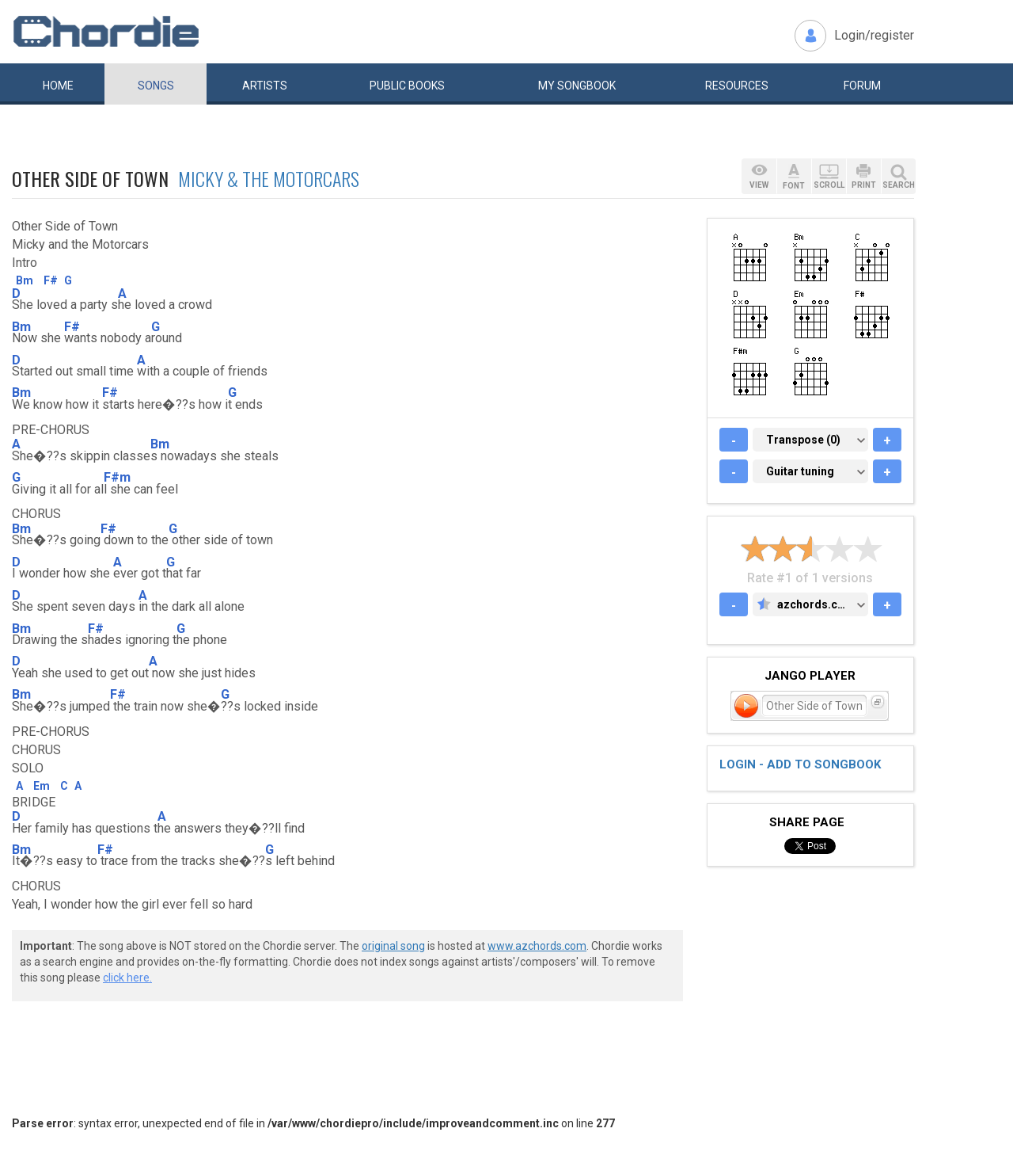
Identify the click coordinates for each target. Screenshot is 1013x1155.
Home (58, 85)
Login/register (874, 35)
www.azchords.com (537, 946)
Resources (736, 85)
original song (393, 946)
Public (407, 85)
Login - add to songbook (800, 764)
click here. (127, 977)
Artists (264, 85)
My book (577, 85)
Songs (156, 85)
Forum (862, 85)
